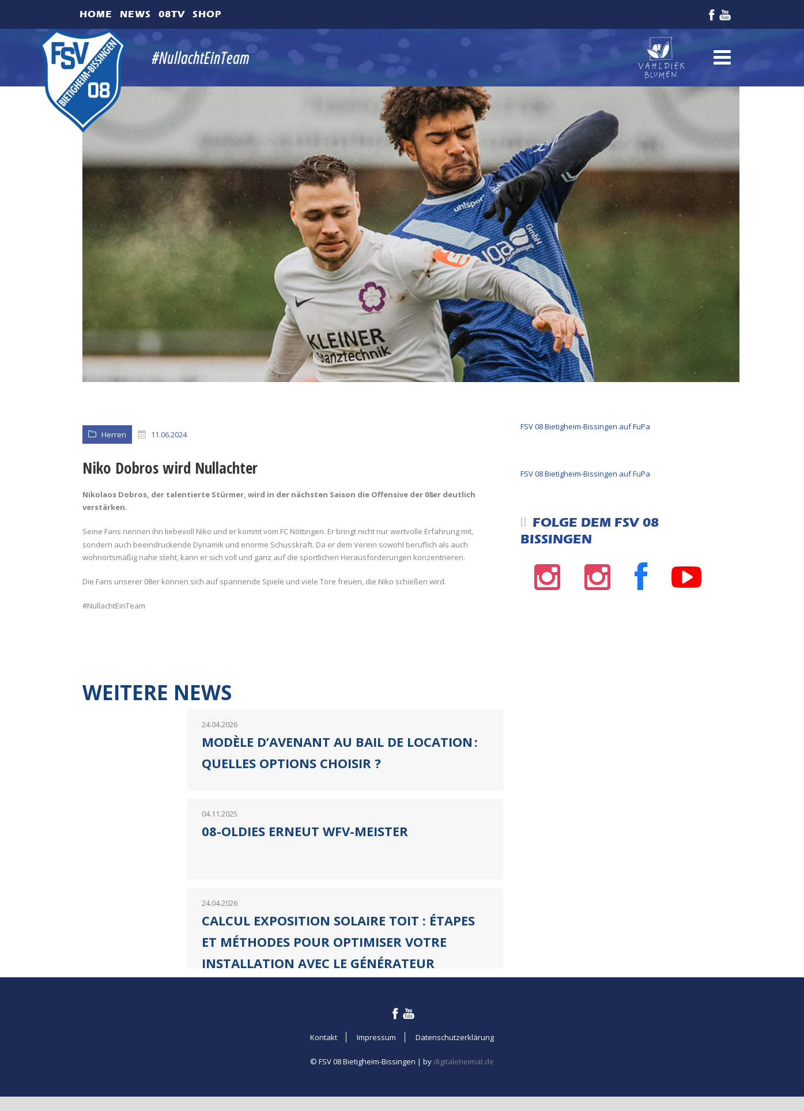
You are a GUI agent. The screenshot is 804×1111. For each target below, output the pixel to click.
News (135, 14)
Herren (113, 434)
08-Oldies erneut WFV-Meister (305, 831)
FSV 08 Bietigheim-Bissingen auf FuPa (585, 426)
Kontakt (323, 1037)
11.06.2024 (169, 434)
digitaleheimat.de (463, 1061)
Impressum (376, 1037)
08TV (171, 14)
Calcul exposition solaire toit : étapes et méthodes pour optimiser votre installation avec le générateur (338, 942)
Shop (206, 14)
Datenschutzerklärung (455, 1037)
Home (96, 14)
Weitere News (157, 692)
